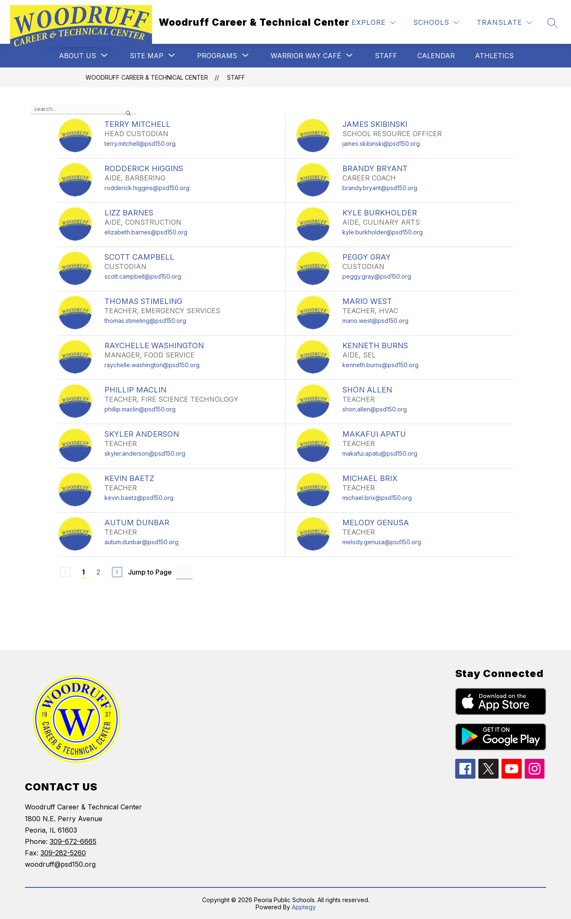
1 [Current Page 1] (83, 572)
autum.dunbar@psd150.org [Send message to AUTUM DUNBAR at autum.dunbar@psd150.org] (141, 541)
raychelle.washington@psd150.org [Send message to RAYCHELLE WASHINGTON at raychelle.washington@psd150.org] (152, 364)
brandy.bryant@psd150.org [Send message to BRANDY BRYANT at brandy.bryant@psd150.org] (379, 187)
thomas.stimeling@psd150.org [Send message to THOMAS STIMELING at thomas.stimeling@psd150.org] (145, 320)
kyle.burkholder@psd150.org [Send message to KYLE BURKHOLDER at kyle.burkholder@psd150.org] (382, 232)
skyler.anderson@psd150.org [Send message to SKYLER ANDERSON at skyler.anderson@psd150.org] (144, 453)
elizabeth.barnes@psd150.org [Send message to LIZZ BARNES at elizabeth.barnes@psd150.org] (145, 232)
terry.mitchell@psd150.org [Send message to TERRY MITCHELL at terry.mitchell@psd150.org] (140, 143)
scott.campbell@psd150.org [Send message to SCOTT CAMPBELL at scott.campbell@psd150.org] (142, 276)
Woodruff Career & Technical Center (146, 77)
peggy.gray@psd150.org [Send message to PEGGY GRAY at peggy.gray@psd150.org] (376, 276)
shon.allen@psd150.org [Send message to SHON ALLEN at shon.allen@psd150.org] (374, 409)
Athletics (494, 55)
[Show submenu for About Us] (77, 56)
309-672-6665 (73, 841)
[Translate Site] (504, 22)
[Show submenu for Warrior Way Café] (306, 56)
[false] (83, 109)
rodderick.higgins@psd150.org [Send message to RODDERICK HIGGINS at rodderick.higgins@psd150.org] (146, 187)
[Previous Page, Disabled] (65, 572)
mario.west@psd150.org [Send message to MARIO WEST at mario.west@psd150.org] (375, 320)
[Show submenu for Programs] (217, 56)
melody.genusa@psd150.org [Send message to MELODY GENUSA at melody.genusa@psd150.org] (381, 541)
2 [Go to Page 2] (98, 572)
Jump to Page (150, 572)
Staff (386, 55)
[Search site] (552, 23)
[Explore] (374, 22)
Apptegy (304, 907)
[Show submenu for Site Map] (146, 56)
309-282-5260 (63, 853)
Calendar (436, 55)
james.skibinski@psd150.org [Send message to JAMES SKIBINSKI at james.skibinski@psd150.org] (381, 143)
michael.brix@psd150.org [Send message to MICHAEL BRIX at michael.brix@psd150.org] (377, 497)
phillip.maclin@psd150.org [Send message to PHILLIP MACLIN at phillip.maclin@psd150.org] (140, 409)
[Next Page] (117, 572)
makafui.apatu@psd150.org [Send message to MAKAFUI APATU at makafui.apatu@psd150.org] (379, 453)
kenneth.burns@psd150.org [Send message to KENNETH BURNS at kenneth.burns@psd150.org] (380, 364)
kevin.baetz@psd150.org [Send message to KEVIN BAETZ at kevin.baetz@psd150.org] (138, 497)
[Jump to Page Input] (184, 571)
